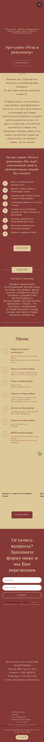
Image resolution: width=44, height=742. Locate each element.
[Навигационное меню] (39, 4)
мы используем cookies (22, 732)
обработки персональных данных (29, 605)
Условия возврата (22, 722)
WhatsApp (13, 676)
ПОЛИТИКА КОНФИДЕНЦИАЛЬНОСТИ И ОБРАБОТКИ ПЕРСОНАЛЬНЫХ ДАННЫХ (22, 726)
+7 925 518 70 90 (27, 676)
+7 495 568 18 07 (27, 673)
